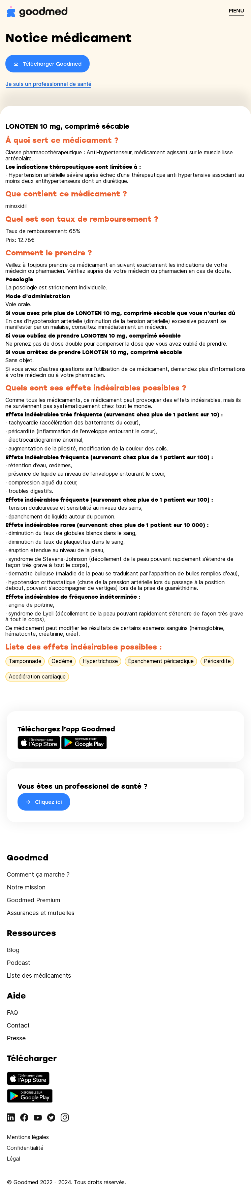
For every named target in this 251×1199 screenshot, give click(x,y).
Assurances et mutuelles (40, 912)
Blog (13, 949)
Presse (16, 1038)
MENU (236, 10)
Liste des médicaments (39, 975)
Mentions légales (28, 1137)
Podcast (18, 962)
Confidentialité (25, 1147)
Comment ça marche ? (38, 874)
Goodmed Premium (33, 900)
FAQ (12, 1012)
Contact (18, 1025)
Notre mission (26, 887)
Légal (13, 1158)
